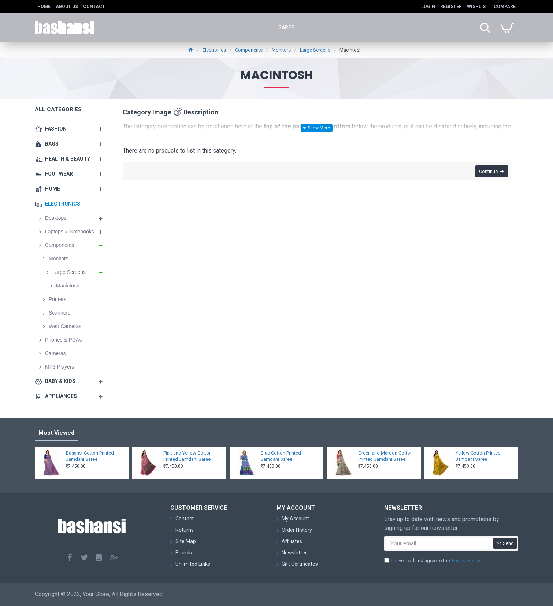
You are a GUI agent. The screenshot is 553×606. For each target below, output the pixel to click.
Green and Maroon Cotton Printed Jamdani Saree (385, 456)
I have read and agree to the (432, 560)
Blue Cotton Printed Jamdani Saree (281, 456)
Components (249, 50)
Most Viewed (56, 432)
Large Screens (315, 50)
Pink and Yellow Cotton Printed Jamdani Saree (187, 456)
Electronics (214, 50)
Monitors (281, 50)
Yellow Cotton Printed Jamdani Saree (478, 456)
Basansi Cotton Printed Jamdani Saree (90, 456)
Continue (487, 172)
